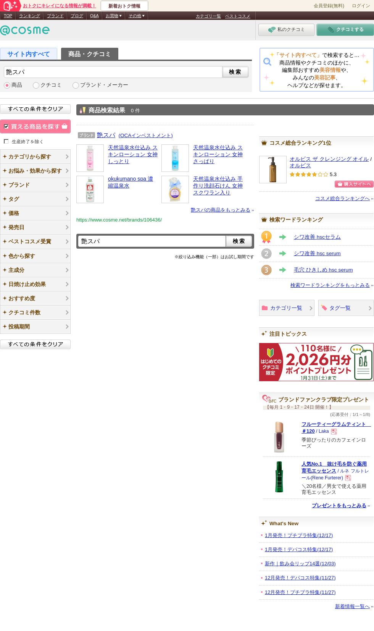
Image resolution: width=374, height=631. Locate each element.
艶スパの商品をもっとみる (220, 210)
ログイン (361, 5)
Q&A (94, 15)
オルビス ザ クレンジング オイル (329, 159)
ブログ (77, 15)
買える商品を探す (35, 126)
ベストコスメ (237, 16)
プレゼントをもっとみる (339, 505)
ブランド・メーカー (104, 85)
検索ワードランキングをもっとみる (330, 285)
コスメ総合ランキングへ (342, 198)
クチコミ (51, 85)
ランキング (29, 15)
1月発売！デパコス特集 (299, 549)
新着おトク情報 (124, 6)
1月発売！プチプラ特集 (299, 535)
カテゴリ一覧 (208, 16)
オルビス (300, 165)
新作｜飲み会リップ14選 (300, 563)
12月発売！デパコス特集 (300, 578)
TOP (8, 15)
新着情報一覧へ (352, 606)
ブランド (55, 15)
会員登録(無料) (329, 5)
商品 (16, 85)
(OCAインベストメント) (146, 135)
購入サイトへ (354, 184)
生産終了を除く (28, 141)
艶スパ (106, 134)
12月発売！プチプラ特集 (300, 592)
